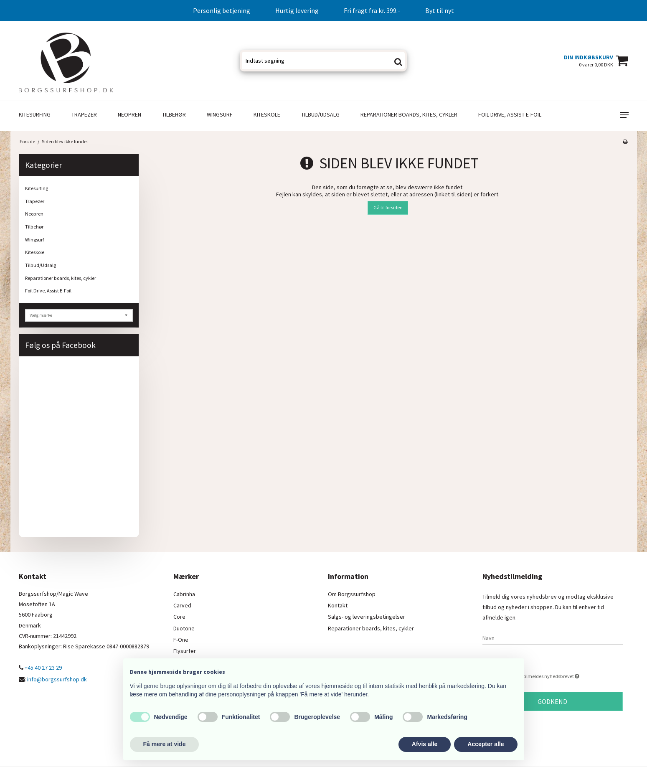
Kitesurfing (35, 114)
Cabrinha (184, 594)
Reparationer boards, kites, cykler (408, 114)
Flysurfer (184, 651)
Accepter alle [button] (485, 744)
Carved (182, 605)
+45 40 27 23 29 (40, 667)
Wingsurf (220, 114)
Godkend (552, 701)
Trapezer (84, 114)
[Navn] (552, 637)
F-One (180, 639)
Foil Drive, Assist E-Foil (509, 114)
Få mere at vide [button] (164, 744)
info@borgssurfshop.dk (57, 679)
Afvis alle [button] (424, 744)
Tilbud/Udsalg (320, 114)
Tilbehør (174, 114)
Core (179, 616)
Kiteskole (267, 114)
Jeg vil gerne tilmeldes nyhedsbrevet (559, 675)
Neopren (129, 114)
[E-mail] (552, 660)
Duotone (184, 628)
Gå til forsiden (388, 207)
